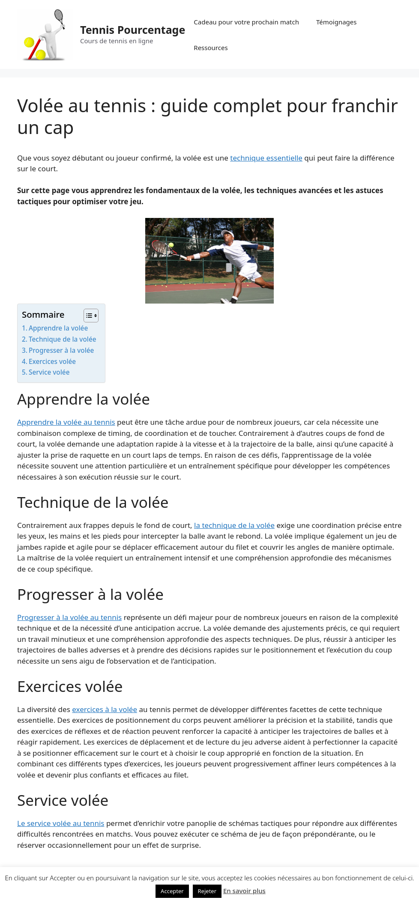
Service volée (49, 372)
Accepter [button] (172, 891)
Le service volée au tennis (61, 823)
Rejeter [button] (207, 891)
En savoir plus (244, 890)
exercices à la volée (104, 709)
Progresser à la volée (61, 350)
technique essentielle (266, 158)
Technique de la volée (62, 339)
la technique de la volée (234, 525)
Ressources (210, 47)
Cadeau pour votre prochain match (246, 22)
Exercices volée (52, 361)
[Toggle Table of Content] (86, 315)
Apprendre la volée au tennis (66, 422)
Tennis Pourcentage (132, 29)
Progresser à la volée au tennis (69, 617)
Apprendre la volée (58, 328)
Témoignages (336, 22)
